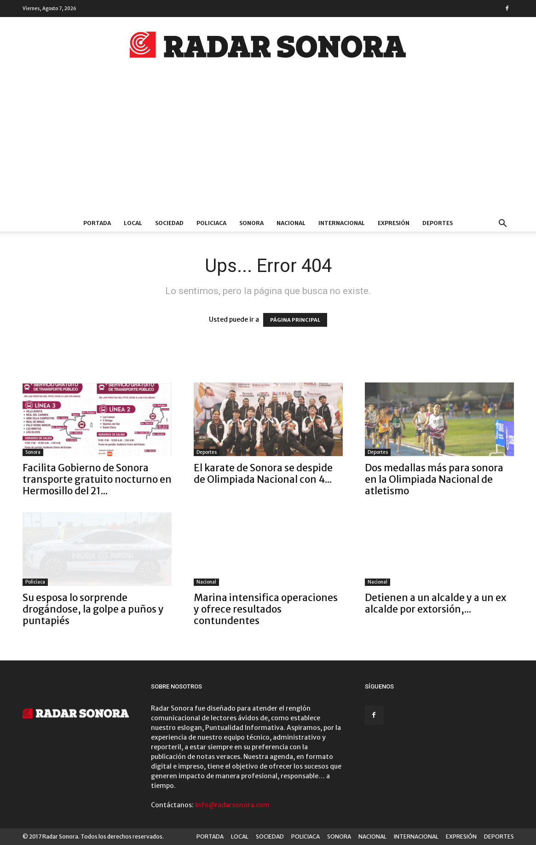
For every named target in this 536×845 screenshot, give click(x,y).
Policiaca (35, 582)
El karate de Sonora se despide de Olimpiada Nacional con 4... (263, 474)
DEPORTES (437, 223)
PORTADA (97, 223)
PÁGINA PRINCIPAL (295, 320)
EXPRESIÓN (393, 223)
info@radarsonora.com (232, 805)
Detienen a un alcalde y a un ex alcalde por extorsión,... (435, 603)
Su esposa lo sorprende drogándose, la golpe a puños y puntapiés (93, 609)
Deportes (206, 452)
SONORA (251, 223)
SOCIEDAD (169, 223)
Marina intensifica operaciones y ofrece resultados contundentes (266, 609)
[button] (503, 224)
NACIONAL (291, 223)
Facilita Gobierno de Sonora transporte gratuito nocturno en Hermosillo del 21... (97, 479)
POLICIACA (211, 223)
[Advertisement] (268, 145)
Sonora (32, 452)
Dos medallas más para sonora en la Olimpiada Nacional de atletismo (434, 479)
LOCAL (133, 223)
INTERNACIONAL (341, 223)
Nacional (206, 582)
